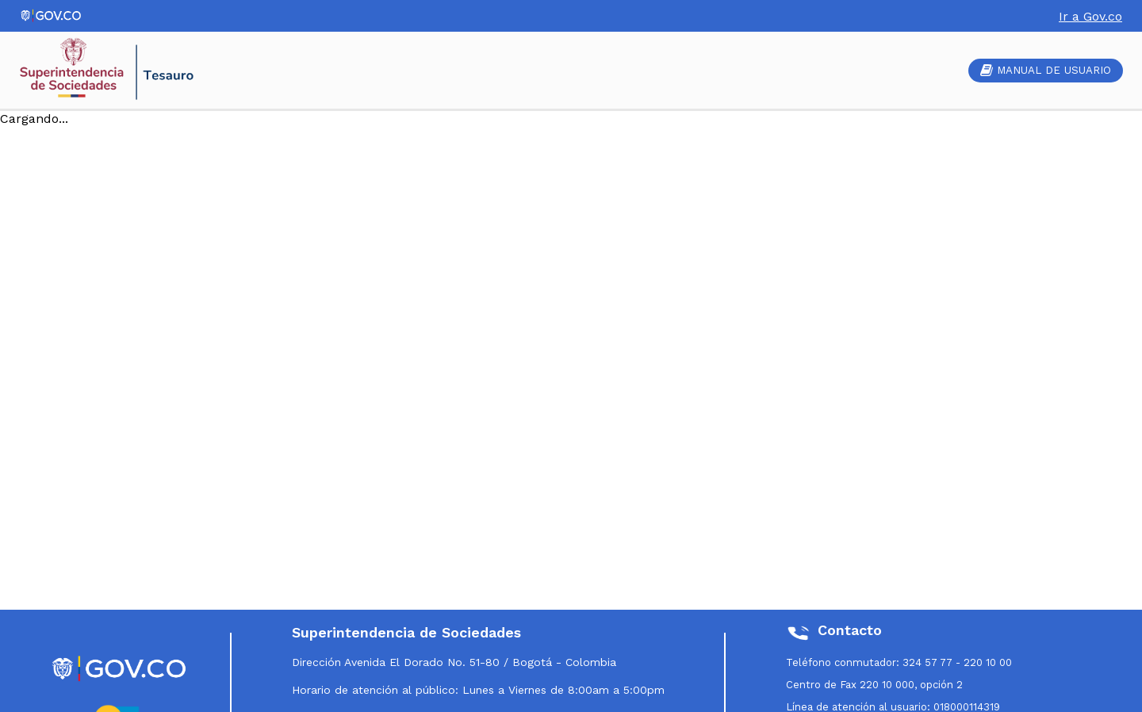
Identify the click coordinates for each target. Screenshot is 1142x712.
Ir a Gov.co (1090, 16)
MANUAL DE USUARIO (1045, 70)
